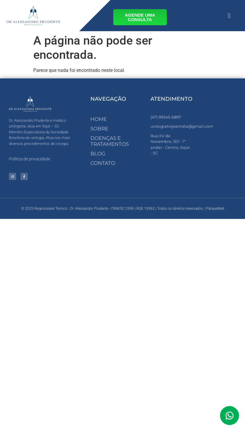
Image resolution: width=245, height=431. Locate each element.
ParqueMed (215, 208)
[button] (229, 15)
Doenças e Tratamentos (109, 141)
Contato (102, 163)
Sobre (99, 129)
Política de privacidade (29, 159)
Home (98, 119)
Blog (97, 154)
